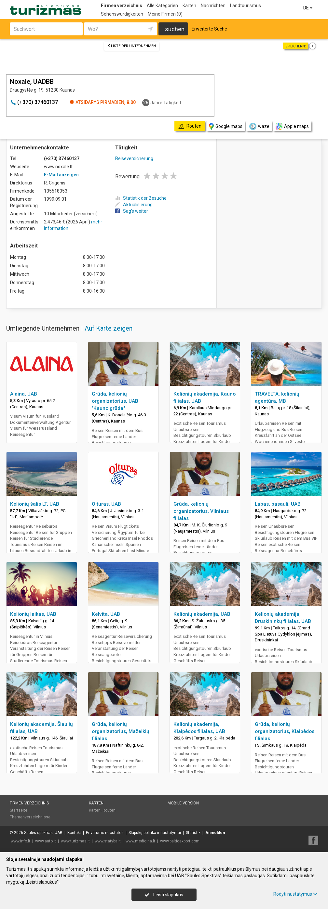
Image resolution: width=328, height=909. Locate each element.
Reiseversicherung (134, 158)
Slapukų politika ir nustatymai (155, 832)
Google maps (225, 126)
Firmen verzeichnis (121, 5)
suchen (174, 29)
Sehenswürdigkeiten (122, 14)
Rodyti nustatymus (295, 894)
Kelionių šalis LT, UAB (34, 504)
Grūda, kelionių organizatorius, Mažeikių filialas (120, 731)
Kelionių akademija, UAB (201, 614)
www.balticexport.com (179, 841)
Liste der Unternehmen (131, 46)
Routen (109, 810)
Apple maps (292, 126)
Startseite (18, 810)
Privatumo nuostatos (105, 832)
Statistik (193, 832)
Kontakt (74, 832)
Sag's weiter (131, 211)
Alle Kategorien (162, 5)
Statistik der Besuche (141, 198)
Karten (189, 5)
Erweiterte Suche (209, 29)
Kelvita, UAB (106, 614)
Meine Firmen (165, 14)
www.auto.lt (45, 841)
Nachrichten (213, 5)
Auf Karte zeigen (108, 328)
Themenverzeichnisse (30, 817)
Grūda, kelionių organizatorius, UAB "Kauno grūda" (115, 401)
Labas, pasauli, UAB (278, 504)
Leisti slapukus (164, 894)
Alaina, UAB (23, 394)
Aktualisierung (134, 204)
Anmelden (215, 832)
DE (308, 7)
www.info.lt (20, 841)
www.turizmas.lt (75, 841)
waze (259, 126)
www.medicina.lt (140, 841)
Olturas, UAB (106, 504)
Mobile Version (183, 803)
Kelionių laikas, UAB (33, 614)
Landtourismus (245, 5)
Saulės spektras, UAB (43, 832)
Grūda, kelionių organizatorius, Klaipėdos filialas (284, 731)
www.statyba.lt (108, 841)
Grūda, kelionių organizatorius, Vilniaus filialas (201, 511)
